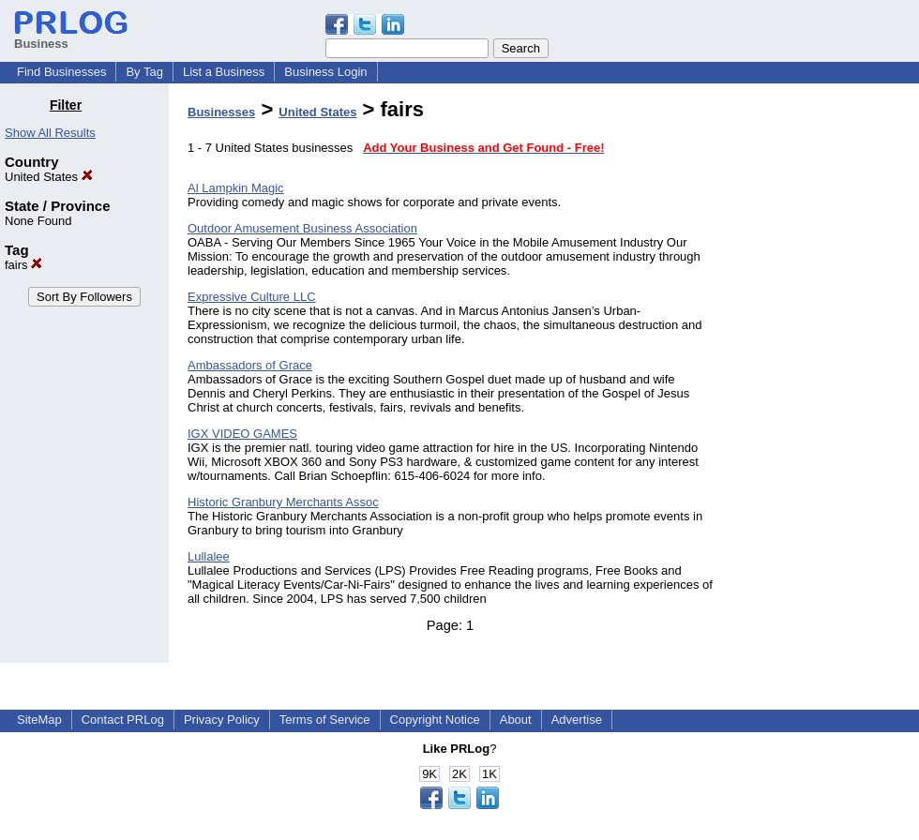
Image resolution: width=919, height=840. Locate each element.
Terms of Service (324, 719)
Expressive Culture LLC (252, 297)
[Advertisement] (823, 379)
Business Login (325, 72)
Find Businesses (61, 72)
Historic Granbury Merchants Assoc (283, 502)
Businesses (221, 112)
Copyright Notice (435, 719)
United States (49, 177)
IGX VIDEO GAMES (242, 434)
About (516, 719)
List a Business (223, 72)
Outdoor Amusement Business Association (302, 228)
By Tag (144, 72)
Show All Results (50, 133)
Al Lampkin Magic (236, 188)
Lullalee (209, 556)
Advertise (576, 719)
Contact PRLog (123, 719)
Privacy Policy (222, 719)
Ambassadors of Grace (250, 365)
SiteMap (39, 719)
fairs (23, 265)
